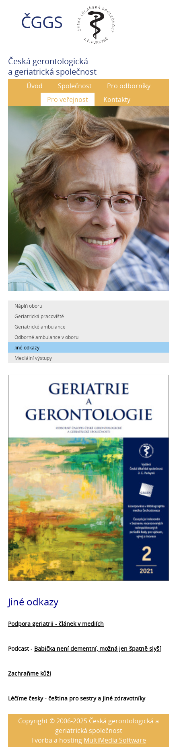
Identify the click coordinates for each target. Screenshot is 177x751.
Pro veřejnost (67, 99)
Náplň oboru (28, 305)
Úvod (35, 85)
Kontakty (116, 99)
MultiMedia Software (115, 740)
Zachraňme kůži (29, 673)
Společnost (75, 85)
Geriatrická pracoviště (39, 316)
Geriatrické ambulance (40, 326)
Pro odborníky (128, 85)
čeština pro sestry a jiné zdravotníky (96, 698)
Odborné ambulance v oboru (46, 337)
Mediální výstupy (33, 358)
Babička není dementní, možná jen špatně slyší (97, 648)
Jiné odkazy (26, 347)
